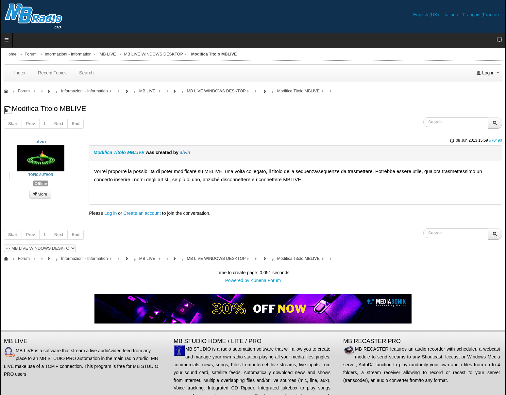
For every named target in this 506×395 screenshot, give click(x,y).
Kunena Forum (266, 280)
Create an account (142, 213)
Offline (41, 183)
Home (11, 54)
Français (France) (481, 14)
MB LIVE (108, 54)
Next (58, 123)
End (75, 123)
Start (13, 123)
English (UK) (426, 14)
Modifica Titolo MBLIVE (118, 152)
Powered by (237, 280)
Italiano (451, 14)
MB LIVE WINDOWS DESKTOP (153, 54)
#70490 (495, 140)
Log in (110, 213)
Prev (30, 123)
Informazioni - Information (68, 54)
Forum (31, 54)
